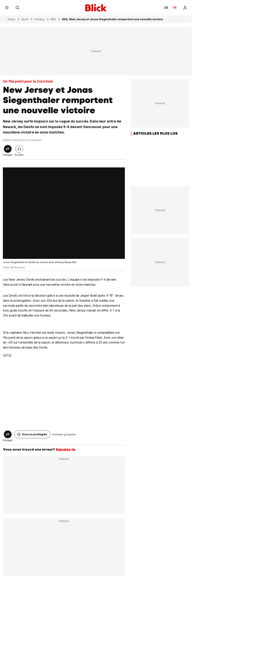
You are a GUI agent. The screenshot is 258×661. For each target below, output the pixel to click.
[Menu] (7, 8)
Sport (24, 19)
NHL (53, 19)
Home (11, 19)
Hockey (40, 19)
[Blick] (96, 8)
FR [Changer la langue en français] (175, 7)
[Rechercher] (17, 8)
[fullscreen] (64, 213)
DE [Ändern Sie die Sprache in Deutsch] (166, 7)
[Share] (8, 149)
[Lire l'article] (19, 149)
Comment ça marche (63, 434)
